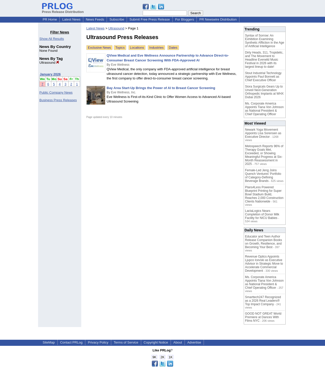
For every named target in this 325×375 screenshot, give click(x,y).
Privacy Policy (98, 342)
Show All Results (51, 39)
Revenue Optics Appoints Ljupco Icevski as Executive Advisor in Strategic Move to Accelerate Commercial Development (264, 263)
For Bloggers (184, 19)
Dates (173, 47)
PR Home (50, 19)
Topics (120, 47)
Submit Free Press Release (149, 19)
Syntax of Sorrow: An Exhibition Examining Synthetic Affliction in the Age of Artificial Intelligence (264, 41)
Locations (137, 47)
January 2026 (50, 74)
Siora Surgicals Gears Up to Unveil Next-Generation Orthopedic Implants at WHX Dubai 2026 (264, 92)
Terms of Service (126, 342)
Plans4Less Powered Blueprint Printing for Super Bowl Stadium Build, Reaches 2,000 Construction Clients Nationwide (264, 194)
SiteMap (49, 342)
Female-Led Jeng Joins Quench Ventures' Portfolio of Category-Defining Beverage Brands (263, 175)
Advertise (194, 342)
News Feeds (95, 19)
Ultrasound (49, 62)
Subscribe (116, 19)
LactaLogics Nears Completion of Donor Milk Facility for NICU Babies (262, 214)
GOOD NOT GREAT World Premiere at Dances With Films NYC (263, 317)
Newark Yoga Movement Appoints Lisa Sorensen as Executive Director (263, 133)
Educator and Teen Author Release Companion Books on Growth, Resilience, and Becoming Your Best (263, 242)
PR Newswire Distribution (218, 19)
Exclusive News (99, 47)
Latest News (71, 19)
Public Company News (56, 92)
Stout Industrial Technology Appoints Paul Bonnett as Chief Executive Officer (263, 76)
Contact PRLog (71, 342)
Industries (156, 47)
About (177, 342)
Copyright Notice (156, 342)
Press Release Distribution (63, 10)
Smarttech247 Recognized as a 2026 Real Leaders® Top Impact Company (263, 300)
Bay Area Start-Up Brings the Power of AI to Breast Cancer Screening (161, 88)
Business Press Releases (58, 100)
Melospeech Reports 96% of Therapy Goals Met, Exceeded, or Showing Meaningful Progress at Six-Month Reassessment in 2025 (264, 155)
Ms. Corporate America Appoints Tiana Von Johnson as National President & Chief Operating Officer (264, 109)
